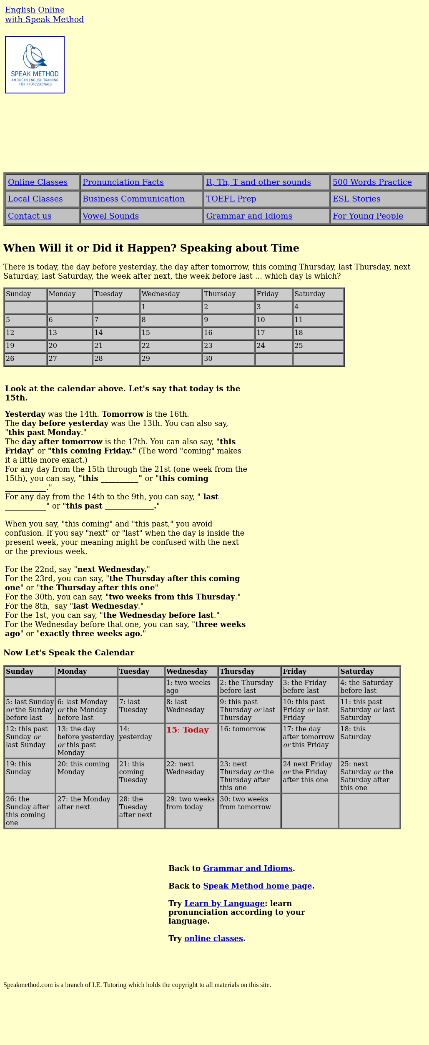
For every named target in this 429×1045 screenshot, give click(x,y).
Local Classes (35, 199)
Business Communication (134, 199)
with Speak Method (44, 19)
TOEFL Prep (231, 199)
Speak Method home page (257, 885)
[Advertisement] (216, 102)
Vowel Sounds (111, 216)
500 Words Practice (372, 182)
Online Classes (38, 182)
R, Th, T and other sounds (258, 182)
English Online (35, 10)
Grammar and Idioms (248, 868)
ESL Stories (357, 199)
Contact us (30, 216)
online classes (213, 938)
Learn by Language (224, 903)
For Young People (368, 216)
